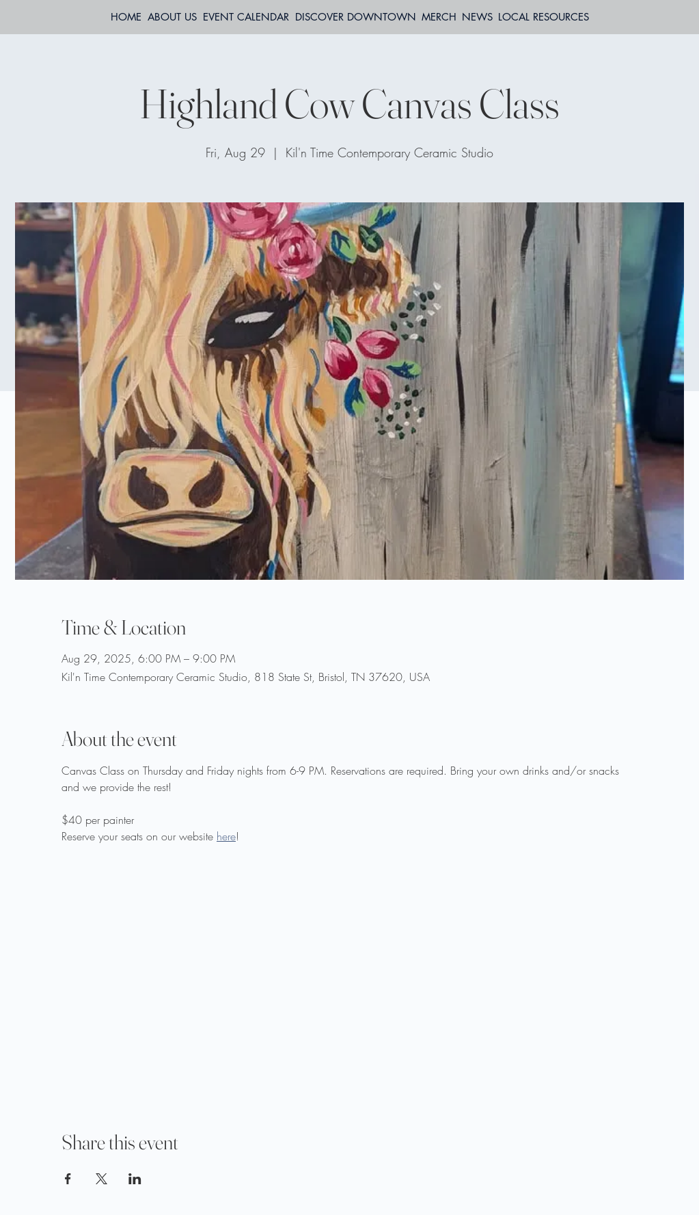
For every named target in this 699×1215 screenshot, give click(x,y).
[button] (543, 17)
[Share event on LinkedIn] (134, 1178)
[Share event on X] (101, 1178)
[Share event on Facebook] (67, 1178)
